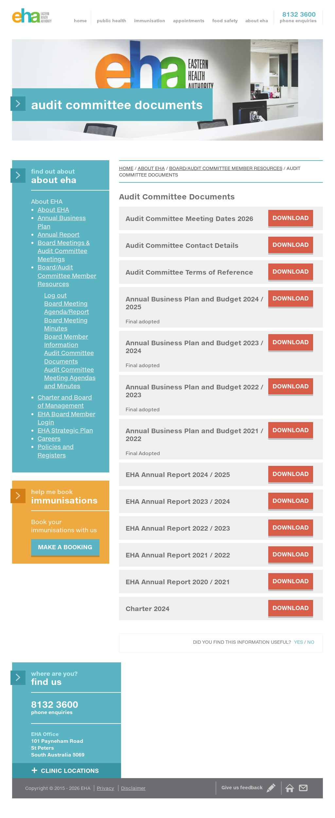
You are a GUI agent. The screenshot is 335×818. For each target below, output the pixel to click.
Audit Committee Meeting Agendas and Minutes (70, 377)
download (291, 217)
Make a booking (65, 547)
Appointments (188, 20)
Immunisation (149, 20)
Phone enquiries (298, 20)
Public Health (111, 20)
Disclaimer (133, 788)
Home (80, 20)
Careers (49, 438)
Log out (55, 295)
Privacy (105, 788)
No (310, 642)
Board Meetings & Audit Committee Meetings (64, 251)
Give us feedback (242, 787)
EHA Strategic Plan (65, 430)
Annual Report (58, 234)
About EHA (256, 20)
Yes (298, 642)
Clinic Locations (70, 770)
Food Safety (225, 20)
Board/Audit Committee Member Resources (225, 168)
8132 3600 (299, 14)
